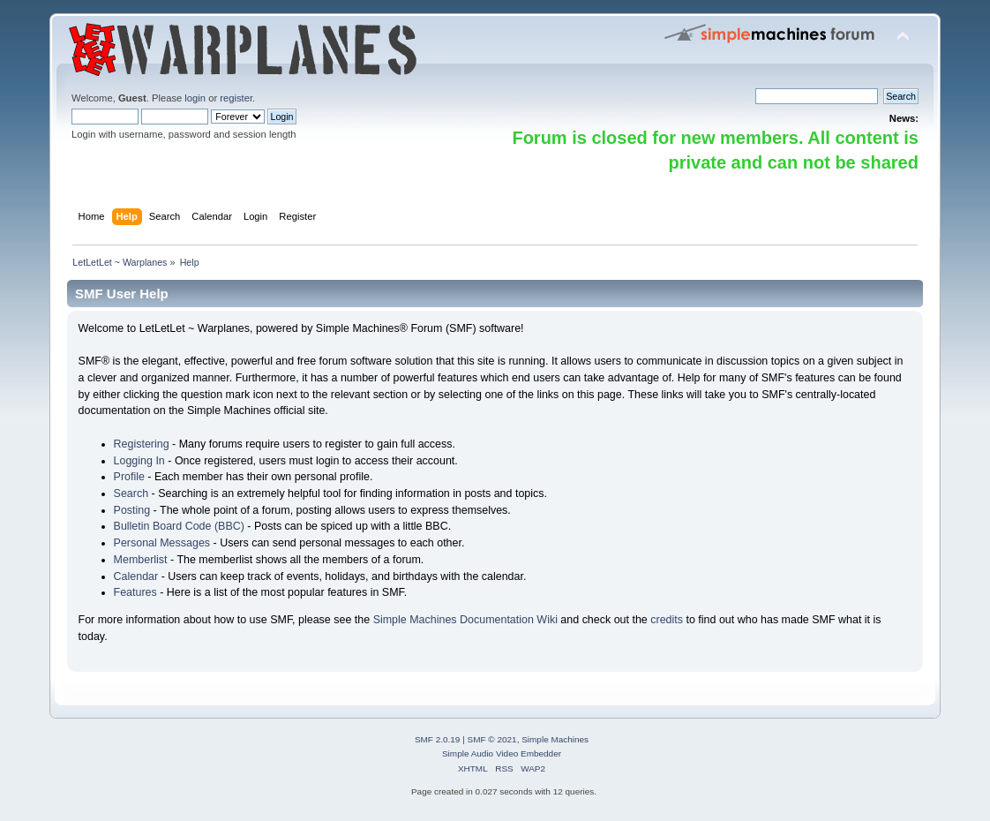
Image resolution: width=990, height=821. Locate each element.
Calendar (136, 576)
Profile (129, 477)
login (195, 98)
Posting (132, 510)
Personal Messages (162, 543)
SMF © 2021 (492, 739)
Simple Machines (555, 739)
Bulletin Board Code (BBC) (179, 526)
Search (131, 493)
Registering (141, 444)
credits (666, 620)
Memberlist (141, 560)
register (236, 98)
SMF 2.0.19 (438, 739)
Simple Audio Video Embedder (501, 753)
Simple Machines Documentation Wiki (465, 620)
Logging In (139, 461)
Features (135, 592)
